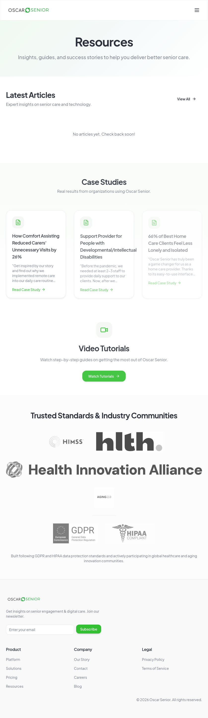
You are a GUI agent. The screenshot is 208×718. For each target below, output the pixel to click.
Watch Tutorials (104, 377)
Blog (78, 686)
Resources (14, 686)
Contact (81, 668)
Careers (80, 677)
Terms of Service (155, 668)
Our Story (81, 659)
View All (186, 99)
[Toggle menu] (197, 10)
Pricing (11, 677)
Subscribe (88, 629)
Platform (13, 659)
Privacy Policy (153, 659)
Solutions (13, 668)
